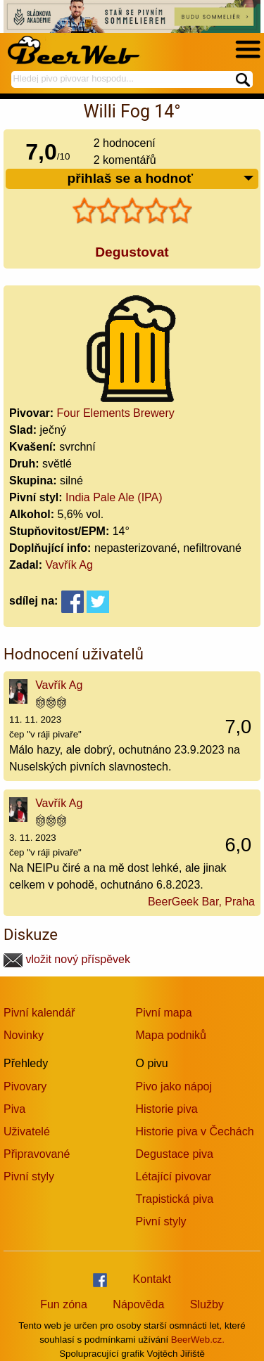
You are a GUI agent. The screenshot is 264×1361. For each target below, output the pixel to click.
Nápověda (138, 1304)
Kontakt (152, 1279)
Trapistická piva (175, 1199)
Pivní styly (29, 1176)
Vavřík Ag (69, 565)
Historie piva (167, 1109)
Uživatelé (27, 1131)
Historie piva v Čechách (195, 1131)
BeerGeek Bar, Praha (201, 902)
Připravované (37, 1154)
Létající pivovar (174, 1176)
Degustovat (131, 252)
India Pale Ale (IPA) (114, 497)
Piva (14, 1109)
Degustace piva (174, 1154)
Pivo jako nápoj (174, 1086)
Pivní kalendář (39, 1013)
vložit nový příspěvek (67, 959)
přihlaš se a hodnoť (161, 179)
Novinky (24, 1035)
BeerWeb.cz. (198, 1339)
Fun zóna (63, 1304)
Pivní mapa (164, 1013)
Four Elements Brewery (116, 413)
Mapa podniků (171, 1035)
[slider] (132, 211)
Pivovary (25, 1086)
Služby (207, 1304)
